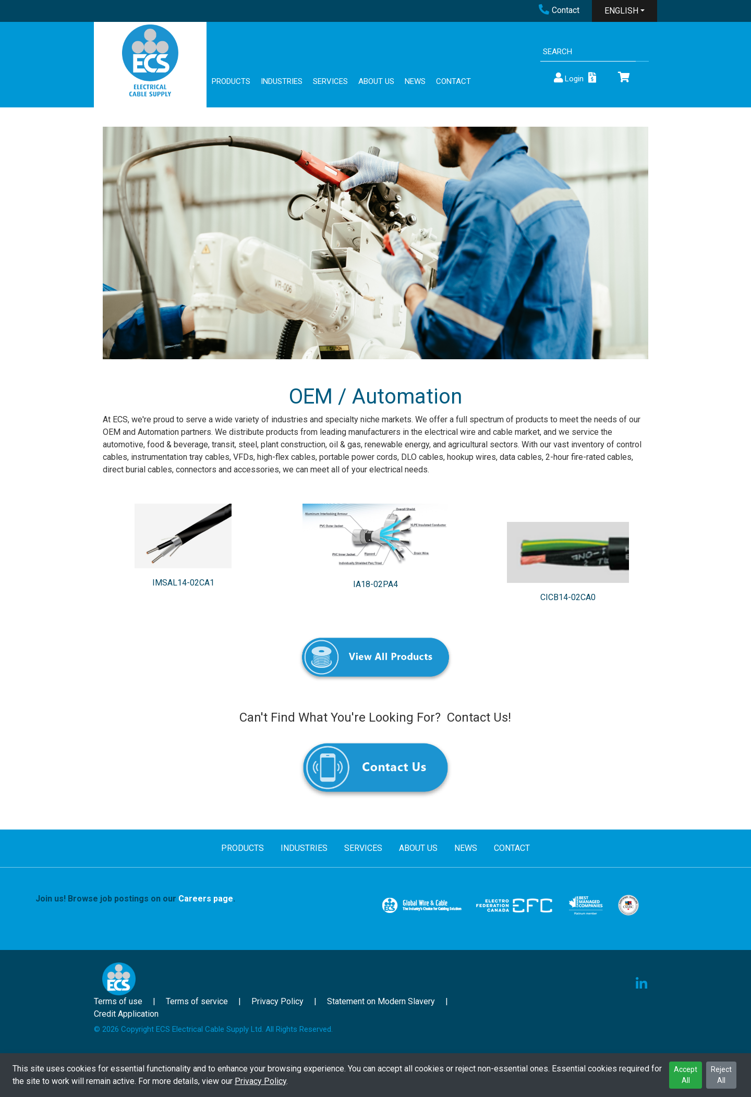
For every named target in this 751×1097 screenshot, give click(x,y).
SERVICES (330, 81)
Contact (559, 10)
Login (568, 77)
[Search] (588, 52)
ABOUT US (376, 81)
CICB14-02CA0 (568, 597)
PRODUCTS (231, 81)
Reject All (721, 1074)
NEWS (415, 81)
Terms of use (118, 1001)
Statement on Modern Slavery (381, 1001)
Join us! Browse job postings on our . (135, 899)
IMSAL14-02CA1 (183, 583)
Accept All (685, 1074)
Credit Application (126, 1014)
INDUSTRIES (281, 81)
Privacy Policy (260, 1081)
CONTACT (453, 81)
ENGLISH (621, 11)
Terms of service (197, 1001)
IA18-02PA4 (375, 584)
